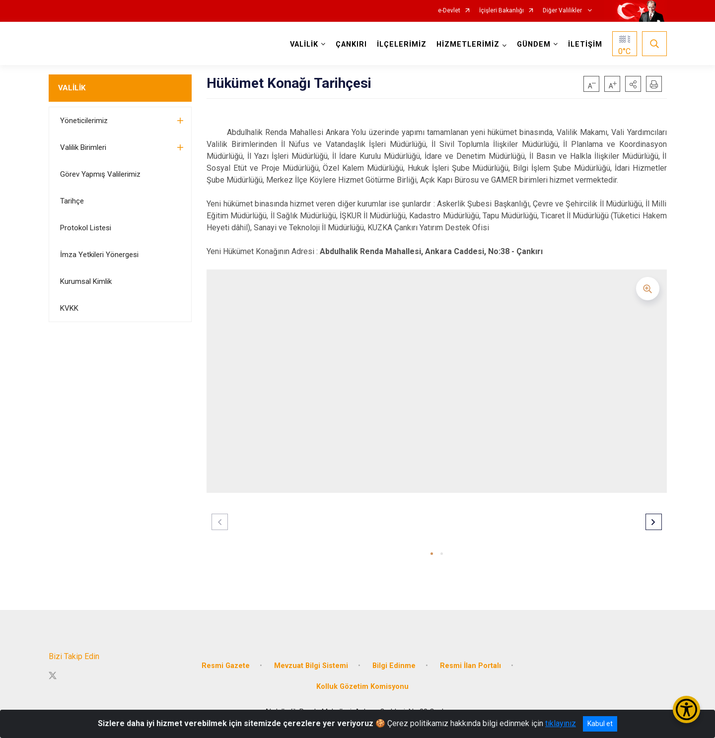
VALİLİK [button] (304, 44)
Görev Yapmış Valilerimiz (100, 174)
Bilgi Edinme (394, 666)
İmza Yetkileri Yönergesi (99, 254)
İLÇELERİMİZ (402, 44)
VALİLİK (71, 87)
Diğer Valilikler (563, 10)
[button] (633, 84)
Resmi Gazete (226, 666)
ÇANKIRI (351, 44)
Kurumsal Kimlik (86, 281)
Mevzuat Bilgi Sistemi (311, 666)
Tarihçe (72, 201)
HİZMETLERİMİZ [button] (468, 44)
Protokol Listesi (85, 227)
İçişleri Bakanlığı (501, 10)
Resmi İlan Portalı (470, 666)
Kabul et (600, 724)
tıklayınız (560, 723)
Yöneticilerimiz (84, 120)
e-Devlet (449, 10)
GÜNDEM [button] (534, 44)
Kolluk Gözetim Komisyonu (362, 686)
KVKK (69, 308)
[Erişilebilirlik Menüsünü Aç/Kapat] (686, 709)
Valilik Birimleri (83, 147)
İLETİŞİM (585, 44)
